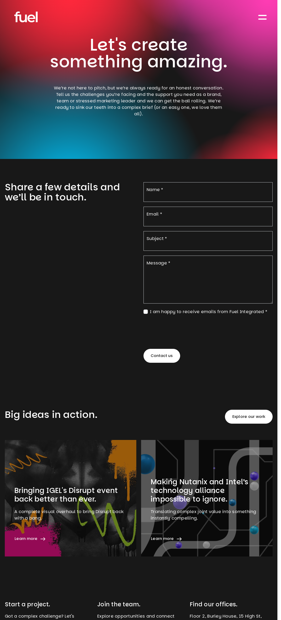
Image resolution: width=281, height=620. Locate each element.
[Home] (26, 16)
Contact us (162, 355)
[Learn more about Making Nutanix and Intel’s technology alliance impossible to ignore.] (207, 498)
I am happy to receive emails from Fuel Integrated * (208, 312)
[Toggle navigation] (262, 17)
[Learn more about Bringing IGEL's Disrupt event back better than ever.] (70, 498)
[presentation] (179, 329)
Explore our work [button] (248, 416)
